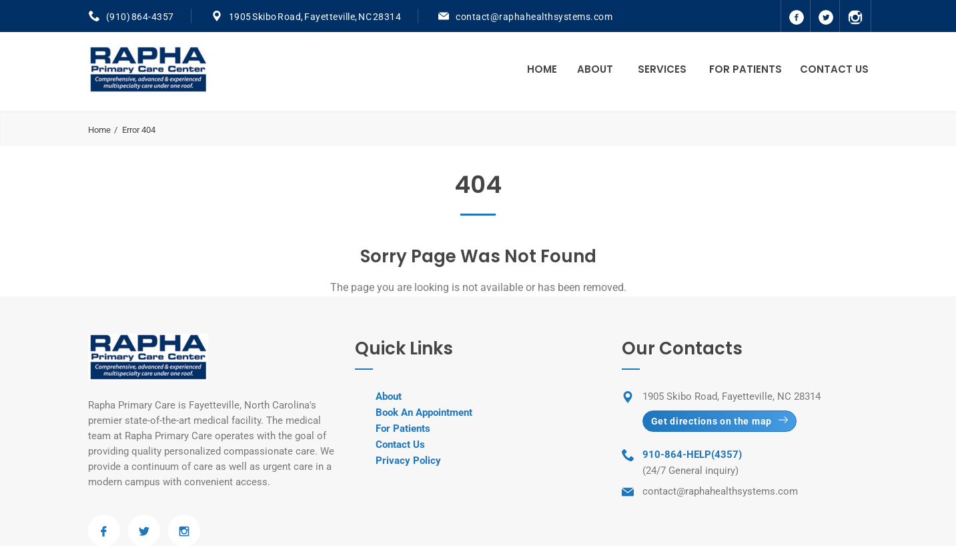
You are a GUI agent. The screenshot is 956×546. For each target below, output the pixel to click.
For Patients (745, 69)
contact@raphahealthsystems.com (534, 16)
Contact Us (834, 69)
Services (662, 69)
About (595, 69)
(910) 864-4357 (140, 16)
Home (542, 69)
